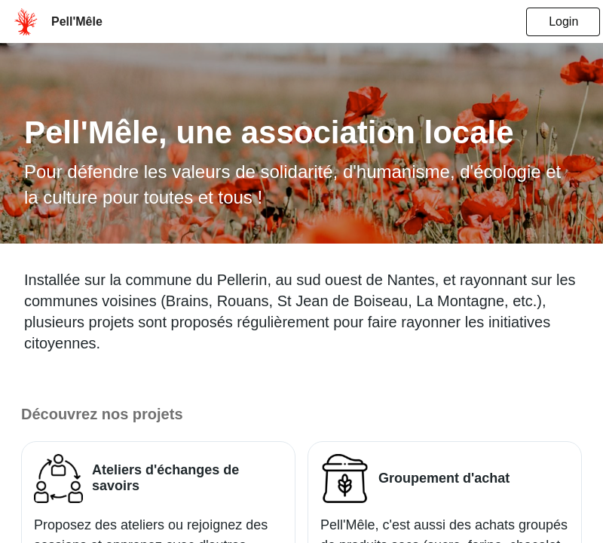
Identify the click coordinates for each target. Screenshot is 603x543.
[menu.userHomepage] (25, 21)
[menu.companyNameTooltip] (77, 22)
